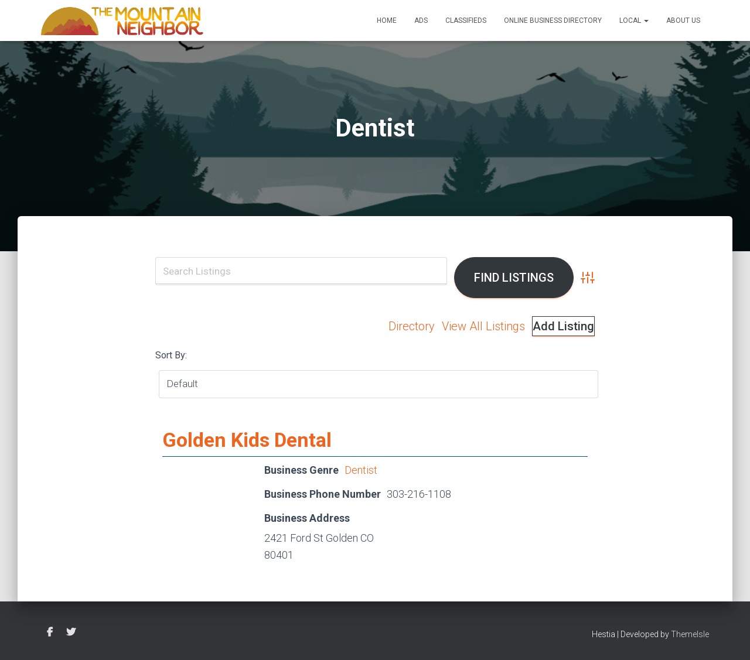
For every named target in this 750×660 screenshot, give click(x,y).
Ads (421, 20)
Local (634, 20)
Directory (411, 326)
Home (387, 20)
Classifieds (465, 20)
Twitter (70, 632)
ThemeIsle (690, 634)
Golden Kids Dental (247, 440)
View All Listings (483, 326)
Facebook (50, 632)
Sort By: (171, 355)
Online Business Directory (553, 20)
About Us (683, 20)
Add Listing (563, 326)
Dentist (361, 470)
